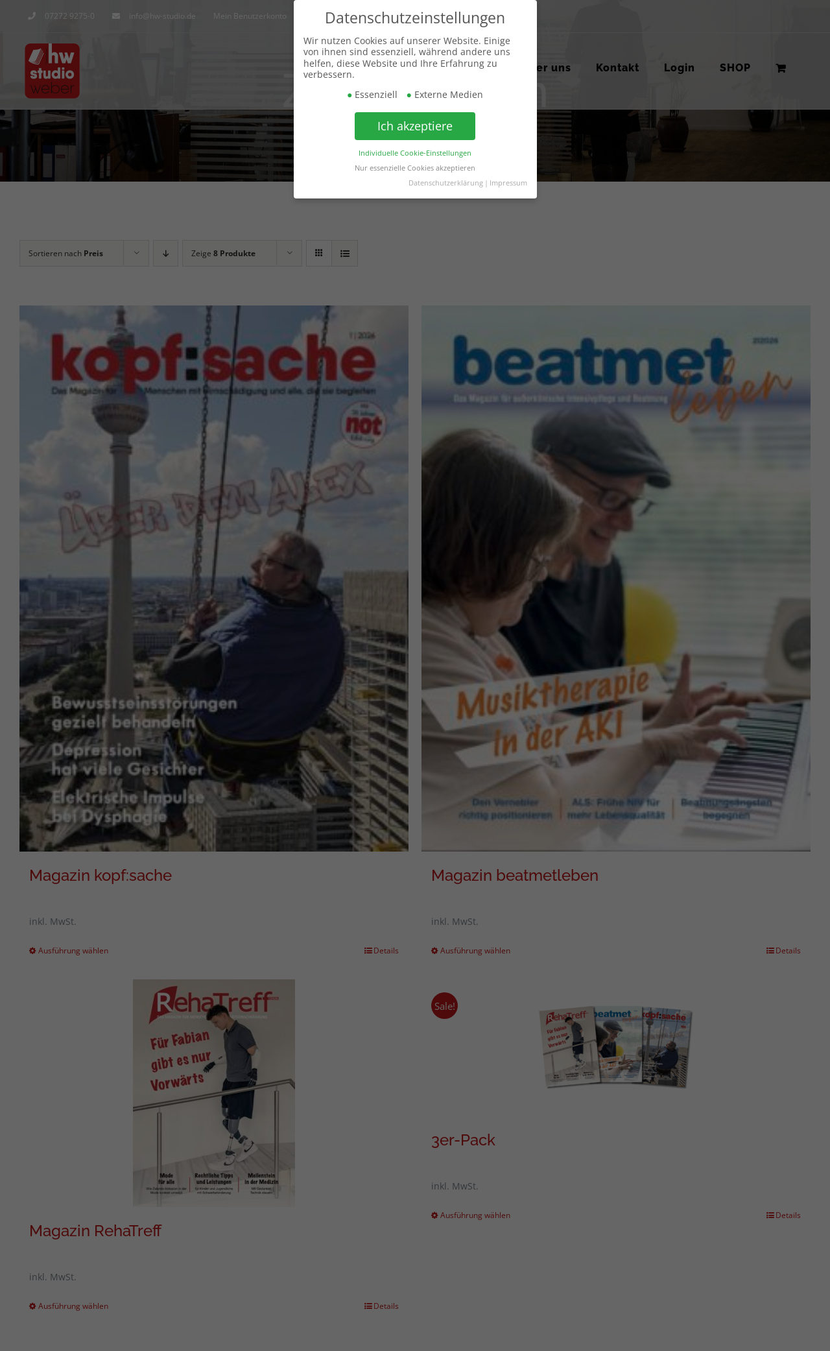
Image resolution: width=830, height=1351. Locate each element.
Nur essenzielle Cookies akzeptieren (415, 167)
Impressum (508, 182)
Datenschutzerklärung (446, 182)
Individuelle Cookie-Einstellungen (415, 152)
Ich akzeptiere (415, 126)
